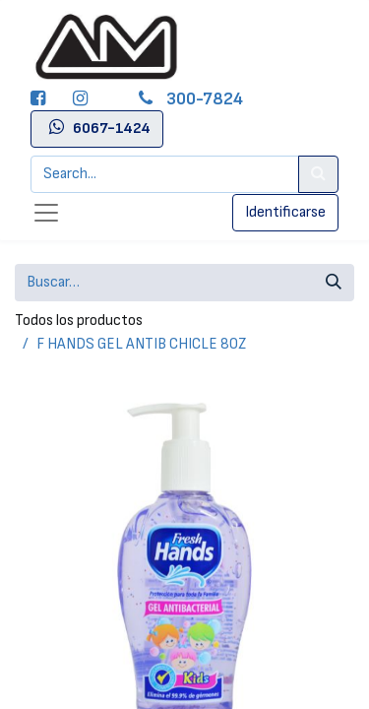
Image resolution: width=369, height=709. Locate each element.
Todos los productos (79, 320)
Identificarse (285, 212)
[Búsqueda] (333, 282)
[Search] (318, 174)
